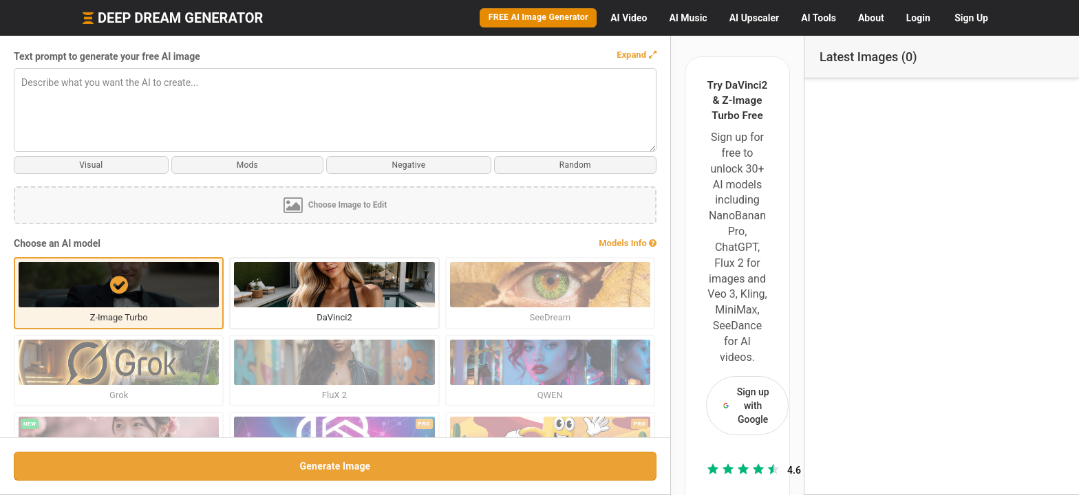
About (871, 17)
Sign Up (971, 17)
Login (918, 17)
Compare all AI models (574, 395)
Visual (50, 165)
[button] (310, 55)
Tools (818, 17)
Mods (125, 165)
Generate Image (171, 466)
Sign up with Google (574, 157)
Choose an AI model (57, 243)
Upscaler (754, 17)
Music (688, 17)
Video (628, 17)
